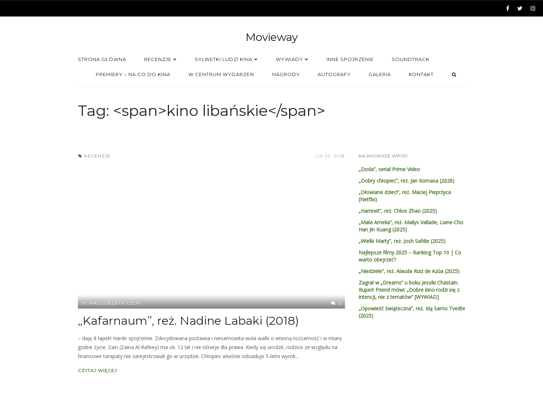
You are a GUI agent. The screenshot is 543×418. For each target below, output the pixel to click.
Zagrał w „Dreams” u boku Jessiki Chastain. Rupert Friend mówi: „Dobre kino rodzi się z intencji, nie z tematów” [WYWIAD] (409, 289)
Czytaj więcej (97, 370)
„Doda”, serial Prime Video (389, 169)
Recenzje (97, 156)
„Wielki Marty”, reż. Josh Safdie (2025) (402, 241)
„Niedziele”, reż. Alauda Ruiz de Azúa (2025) (409, 271)
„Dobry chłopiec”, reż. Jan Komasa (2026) (406, 180)
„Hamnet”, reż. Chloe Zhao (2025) (398, 210)
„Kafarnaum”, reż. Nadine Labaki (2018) (188, 321)
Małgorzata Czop (115, 303)
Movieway (272, 37)
